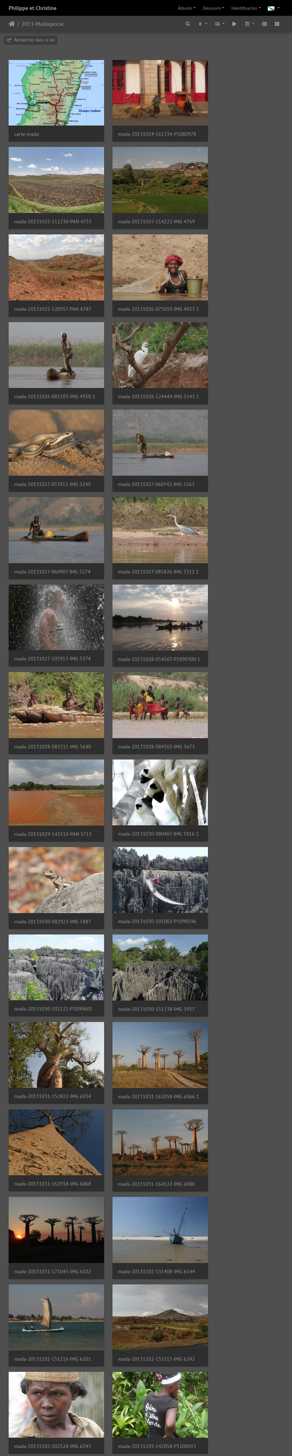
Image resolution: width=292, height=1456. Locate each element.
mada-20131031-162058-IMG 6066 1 (240, 694)
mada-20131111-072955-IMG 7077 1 (240, 1261)
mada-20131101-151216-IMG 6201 (146, 856)
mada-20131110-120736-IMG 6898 (51, 1179)
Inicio (12, 24)
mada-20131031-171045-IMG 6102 (240, 775)
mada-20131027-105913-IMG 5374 (51, 451)
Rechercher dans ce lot (31, 39)
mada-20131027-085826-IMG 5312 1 (240, 371)
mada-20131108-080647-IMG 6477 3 (51, 1018)
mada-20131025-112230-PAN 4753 (240, 128)
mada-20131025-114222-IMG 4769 (51, 209)
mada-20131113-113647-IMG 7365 (146, 1422)
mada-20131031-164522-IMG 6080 (146, 775)
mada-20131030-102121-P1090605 (240, 613)
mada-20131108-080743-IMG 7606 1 (146, 1018)
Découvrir (212, 8)
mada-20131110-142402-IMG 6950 (51, 1261)
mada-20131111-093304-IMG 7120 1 (146, 1341)
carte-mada (26, 128)
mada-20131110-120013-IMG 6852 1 (240, 1099)
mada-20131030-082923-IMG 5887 (51, 613)
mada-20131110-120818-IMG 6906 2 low (146, 1179)
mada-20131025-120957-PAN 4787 (146, 209)
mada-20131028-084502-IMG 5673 (51, 532)
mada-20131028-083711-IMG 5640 (240, 451)
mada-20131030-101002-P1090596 (146, 613)
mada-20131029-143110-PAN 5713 (146, 532)
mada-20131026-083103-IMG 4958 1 (51, 289)
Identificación (244, 8)
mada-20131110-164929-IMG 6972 (146, 1260)
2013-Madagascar (42, 23)
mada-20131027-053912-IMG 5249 (240, 289)
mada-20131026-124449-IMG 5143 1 (146, 289)
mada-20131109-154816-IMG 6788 (146, 1099)
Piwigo (163, 1444)
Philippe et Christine (33, 8)
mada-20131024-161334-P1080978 (146, 128)
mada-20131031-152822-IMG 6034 (146, 694)
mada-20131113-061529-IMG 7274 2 (240, 1341)
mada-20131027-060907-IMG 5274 (146, 371)
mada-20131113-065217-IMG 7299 (51, 1422)
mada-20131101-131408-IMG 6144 (51, 856)
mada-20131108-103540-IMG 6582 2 (240, 1018)
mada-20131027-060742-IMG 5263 (51, 371)
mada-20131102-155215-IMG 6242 (240, 856)
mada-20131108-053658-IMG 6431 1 (240, 937)
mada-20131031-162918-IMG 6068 (51, 775)
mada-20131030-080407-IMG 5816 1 (240, 532)
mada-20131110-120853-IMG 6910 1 (240, 1179)
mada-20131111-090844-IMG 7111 (51, 1341)
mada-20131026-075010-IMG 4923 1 (240, 209)
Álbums (185, 8)
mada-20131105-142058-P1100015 (146, 937)
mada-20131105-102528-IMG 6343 (51, 937)
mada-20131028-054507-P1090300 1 (146, 451)
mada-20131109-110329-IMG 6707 (51, 1099)
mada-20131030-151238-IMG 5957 (51, 694)
